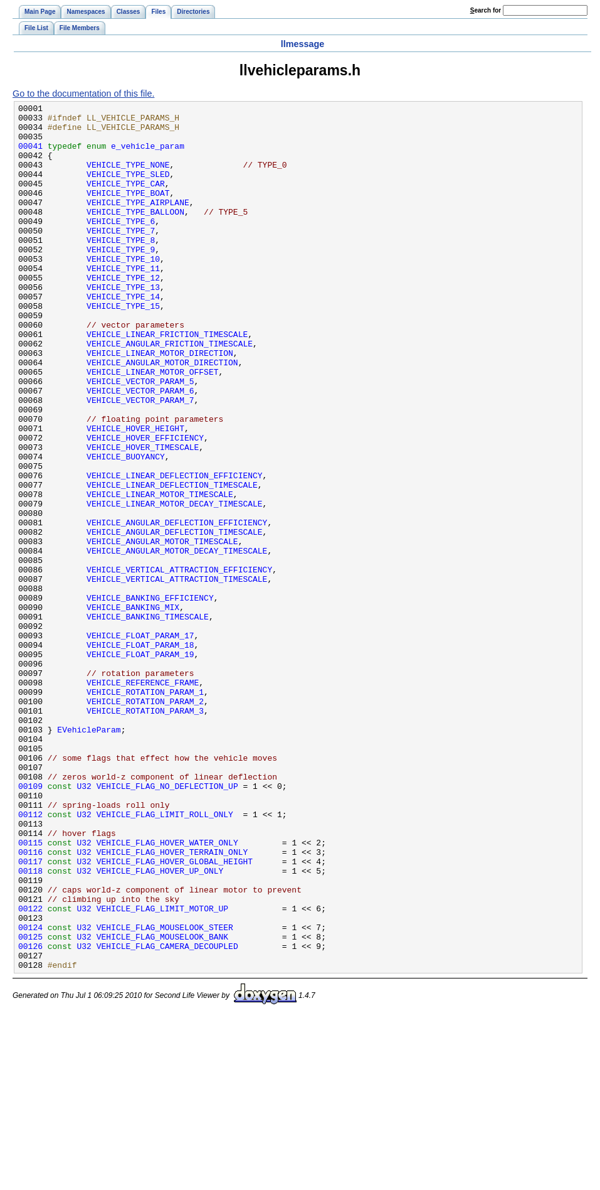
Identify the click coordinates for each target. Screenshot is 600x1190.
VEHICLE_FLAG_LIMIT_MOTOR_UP (162, 1070)
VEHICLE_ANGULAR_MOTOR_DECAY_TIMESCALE (177, 640)
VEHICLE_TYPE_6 (121, 245)
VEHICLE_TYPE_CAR (126, 200)
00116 (30, 1002)
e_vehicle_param (147, 155)
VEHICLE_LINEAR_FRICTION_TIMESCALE (167, 381)
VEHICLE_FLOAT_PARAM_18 (140, 753)
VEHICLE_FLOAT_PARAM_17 (140, 742)
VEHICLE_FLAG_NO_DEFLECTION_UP (167, 923)
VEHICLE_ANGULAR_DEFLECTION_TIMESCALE (174, 618)
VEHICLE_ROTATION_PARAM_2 (145, 821)
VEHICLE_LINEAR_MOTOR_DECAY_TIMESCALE (174, 584)
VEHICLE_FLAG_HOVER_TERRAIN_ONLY (172, 1002)
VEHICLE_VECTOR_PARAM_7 (140, 460)
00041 (30, 155)
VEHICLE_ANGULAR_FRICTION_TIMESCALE (170, 392)
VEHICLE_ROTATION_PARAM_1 (145, 810)
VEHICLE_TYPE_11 (123, 302)
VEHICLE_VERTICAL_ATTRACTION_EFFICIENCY (179, 663)
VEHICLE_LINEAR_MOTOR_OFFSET (152, 426)
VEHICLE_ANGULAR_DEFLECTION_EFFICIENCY (177, 607)
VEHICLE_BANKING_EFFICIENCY (150, 697)
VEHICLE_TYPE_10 (123, 290)
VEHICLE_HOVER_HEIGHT (135, 494)
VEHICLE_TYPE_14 (123, 335)
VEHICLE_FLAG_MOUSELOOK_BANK (162, 1104)
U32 (84, 923)
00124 (30, 1092)
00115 (30, 991)
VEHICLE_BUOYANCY (126, 527)
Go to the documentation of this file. (83, 93)
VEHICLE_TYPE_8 (121, 268)
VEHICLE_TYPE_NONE (128, 177)
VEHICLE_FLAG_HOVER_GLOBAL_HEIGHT (175, 1013)
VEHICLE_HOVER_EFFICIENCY (145, 505)
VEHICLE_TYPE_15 (123, 347)
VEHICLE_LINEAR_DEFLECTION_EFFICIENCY (174, 550)
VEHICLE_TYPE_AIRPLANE (138, 222)
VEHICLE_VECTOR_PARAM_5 (140, 437)
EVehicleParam (88, 855)
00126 (30, 1115)
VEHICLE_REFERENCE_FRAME (143, 799)
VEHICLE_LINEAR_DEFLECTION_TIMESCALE (172, 561)
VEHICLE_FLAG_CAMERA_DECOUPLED (167, 1115)
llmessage (303, 44)
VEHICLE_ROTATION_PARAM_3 (145, 833)
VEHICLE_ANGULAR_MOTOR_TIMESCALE (162, 629)
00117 (30, 1013)
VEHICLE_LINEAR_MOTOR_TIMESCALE (160, 573)
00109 (30, 923)
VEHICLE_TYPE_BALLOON (135, 234)
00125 (30, 1104)
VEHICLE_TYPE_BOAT (128, 211)
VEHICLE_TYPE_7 (121, 256)
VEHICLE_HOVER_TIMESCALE (143, 516)
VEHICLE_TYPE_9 (121, 279)
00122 (30, 1070)
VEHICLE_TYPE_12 (123, 313)
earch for (485, 10)
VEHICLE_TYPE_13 (123, 324)
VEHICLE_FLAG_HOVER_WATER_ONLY (167, 991)
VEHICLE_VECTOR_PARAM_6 (140, 448)
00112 (30, 957)
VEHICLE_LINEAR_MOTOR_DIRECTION (160, 403)
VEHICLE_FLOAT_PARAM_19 (140, 765)
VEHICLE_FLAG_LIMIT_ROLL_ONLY (165, 957)
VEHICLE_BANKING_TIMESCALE (148, 720)
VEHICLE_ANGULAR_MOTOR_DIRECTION (162, 415)
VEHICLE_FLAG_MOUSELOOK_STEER (165, 1092)
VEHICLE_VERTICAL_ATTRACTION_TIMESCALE (177, 674)
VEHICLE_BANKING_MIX (133, 708)
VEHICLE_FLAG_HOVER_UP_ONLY (160, 1025)
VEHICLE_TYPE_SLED (128, 189)
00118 (30, 1025)
